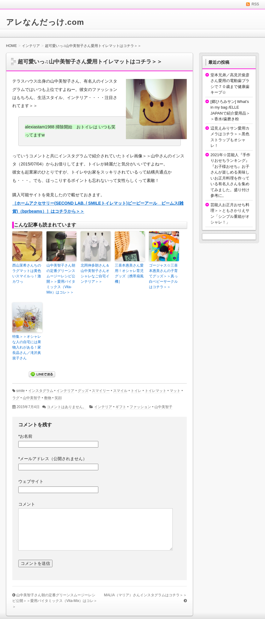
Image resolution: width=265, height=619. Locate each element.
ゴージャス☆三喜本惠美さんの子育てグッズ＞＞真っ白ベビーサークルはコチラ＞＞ (163, 276)
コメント (26, 504)
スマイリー (101, 391)
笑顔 (58, 398)
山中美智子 (32, 398)
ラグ (15, 398)
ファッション (140, 407)
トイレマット (155, 391)
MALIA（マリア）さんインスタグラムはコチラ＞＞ (145, 595)
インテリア (65, 391)
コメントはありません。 (66, 407)
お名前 (25, 436)
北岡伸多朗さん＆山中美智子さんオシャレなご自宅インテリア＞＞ (95, 273)
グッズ (83, 391)
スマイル (120, 391)
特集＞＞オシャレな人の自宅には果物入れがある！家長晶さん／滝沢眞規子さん (26, 347)
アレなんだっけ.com (45, 22)
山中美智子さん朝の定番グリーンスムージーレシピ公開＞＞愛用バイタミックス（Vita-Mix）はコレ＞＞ (60, 278)
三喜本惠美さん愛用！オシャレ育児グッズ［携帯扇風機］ (129, 273)
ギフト (120, 407)
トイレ (136, 391)
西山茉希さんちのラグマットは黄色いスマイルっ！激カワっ (26, 273)
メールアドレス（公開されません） (52, 458)
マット (175, 391)
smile (20, 391)
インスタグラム (40, 391)
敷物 (47, 398)
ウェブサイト (30, 481)
